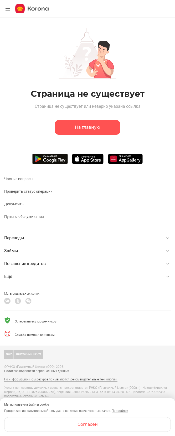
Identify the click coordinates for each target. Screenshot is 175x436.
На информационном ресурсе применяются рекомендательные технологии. (60, 379)
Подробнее (120, 411)
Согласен (88, 424)
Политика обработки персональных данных (36, 371)
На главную (87, 127)
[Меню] (8, 9)
